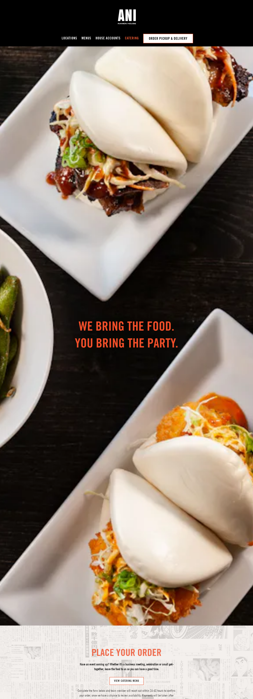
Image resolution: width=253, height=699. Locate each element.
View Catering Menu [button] (126, 644)
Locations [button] (69, 38)
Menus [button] (86, 38)
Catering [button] (132, 38)
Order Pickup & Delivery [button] (168, 38)
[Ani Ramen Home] (126, 17)
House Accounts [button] (108, 38)
